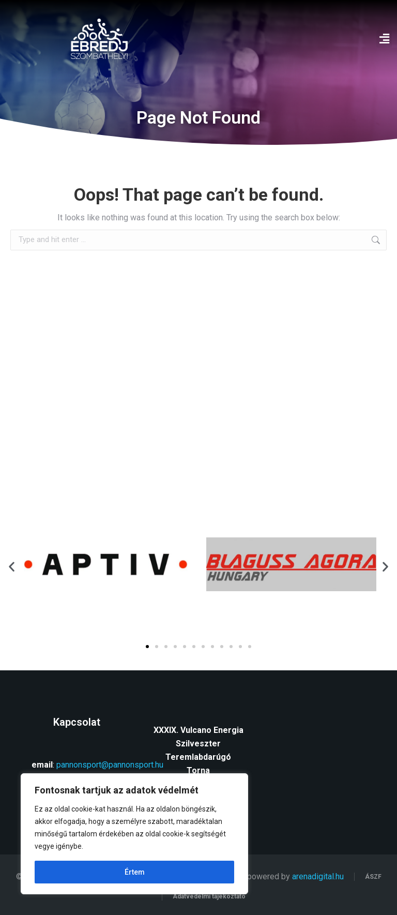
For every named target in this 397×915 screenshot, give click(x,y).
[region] (134, 833)
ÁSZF (373, 876)
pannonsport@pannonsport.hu (109, 765)
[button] (384, 39)
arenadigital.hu (318, 876)
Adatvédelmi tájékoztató (209, 896)
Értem (135, 872)
